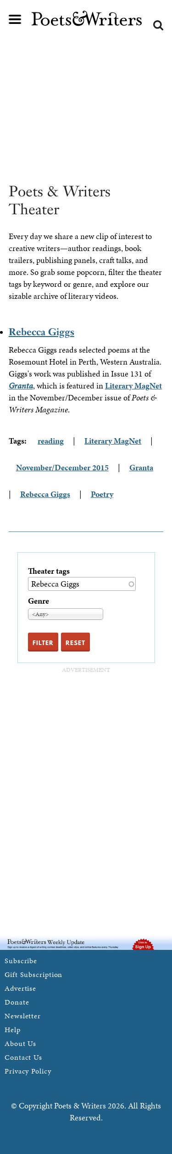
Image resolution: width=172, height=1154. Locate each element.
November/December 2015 (62, 467)
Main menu (15, 19)
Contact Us (23, 1057)
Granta (141, 467)
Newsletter (23, 1016)
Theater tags (49, 571)
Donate (17, 1002)
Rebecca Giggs (41, 332)
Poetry (102, 494)
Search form (158, 25)
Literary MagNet (133, 385)
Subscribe (21, 960)
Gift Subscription (33, 974)
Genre (38, 600)
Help (13, 1029)
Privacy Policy (28, 1071)
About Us (20, 1043)
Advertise (20, 988)
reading (51, 440)
